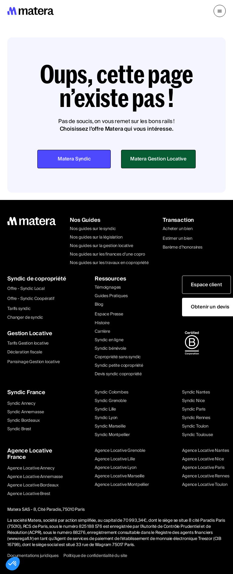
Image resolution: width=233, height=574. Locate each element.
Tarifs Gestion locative (28, 343)
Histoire (102, 323)
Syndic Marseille (110, 426)
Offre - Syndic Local (26, 288)
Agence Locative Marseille (119, 476)
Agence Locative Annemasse (35, 477)
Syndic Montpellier (112, 435)
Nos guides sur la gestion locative (101, 246)
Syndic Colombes (111, 392)
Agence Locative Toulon (204, 485)
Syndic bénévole (110, 348)
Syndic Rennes (196, 418)
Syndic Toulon (195, 426)
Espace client (206, 284)
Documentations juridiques (33, 556)
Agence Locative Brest (28, 494)
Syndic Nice (193, 401)
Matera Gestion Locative (158, 159)
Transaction (178, 220)
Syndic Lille (105, 409)
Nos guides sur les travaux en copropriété (109, 263)
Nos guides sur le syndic (93, 229)
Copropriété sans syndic (118, 357)
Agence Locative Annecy (30, 468)
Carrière (102, 331)
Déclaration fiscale (24, 352)
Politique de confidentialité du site (95, 556)
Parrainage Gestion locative (33, 362)
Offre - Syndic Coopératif (30, 298)
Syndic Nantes (196, 392)
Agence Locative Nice (203, 459)
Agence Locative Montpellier (122, 485)
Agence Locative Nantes (205, 451)
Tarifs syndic (19, 308)
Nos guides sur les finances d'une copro (107, 254)
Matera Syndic (74, 159)
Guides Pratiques (111, 296)
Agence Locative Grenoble (120, 451)
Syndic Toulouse (197, 435)
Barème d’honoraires (182, 247)
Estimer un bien (177, 238)
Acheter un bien (178, 229)
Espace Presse (109, 314)
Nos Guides (85, 220)
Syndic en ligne (109, 340)
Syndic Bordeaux (23, 421)
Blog (99, 304)
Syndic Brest (19, 429)
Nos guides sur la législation (96, 237)
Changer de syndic (25, 317)
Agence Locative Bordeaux (33, 485)
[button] (220, 11)
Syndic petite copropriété (119, 366)
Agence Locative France (29, 454)
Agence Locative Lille (115, 459)
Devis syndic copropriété (118, 374)
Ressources (110, 279)
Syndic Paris (193, 409)
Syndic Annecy (21, 403)
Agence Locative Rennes (205, 476)
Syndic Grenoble (111, 401)
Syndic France (26, 392)
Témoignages (108, 287)
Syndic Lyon (106, 418)
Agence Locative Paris (203, 468)
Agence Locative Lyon (116, 468)
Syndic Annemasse (25, 412)
